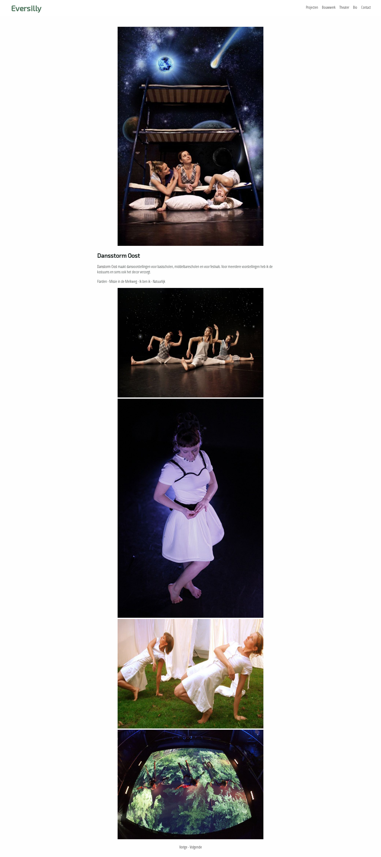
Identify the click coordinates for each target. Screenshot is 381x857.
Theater (344, 7)
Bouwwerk (329, 7)
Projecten (312, 7)
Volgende (196, 847)
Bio (355, 7)
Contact (366, 7)
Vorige (183, 847)
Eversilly (26, 8)
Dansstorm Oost (107, 266)
